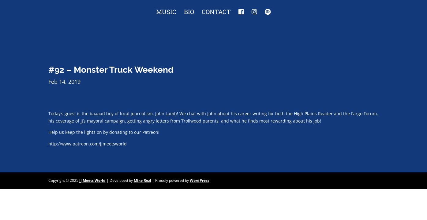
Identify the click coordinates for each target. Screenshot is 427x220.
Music (166, 12)
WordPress (199, 180)
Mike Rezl (142, 180)
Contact (216, 12)
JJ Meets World (92, 180)
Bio (189, 12)
